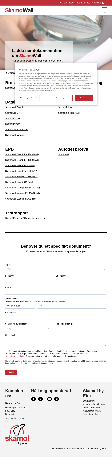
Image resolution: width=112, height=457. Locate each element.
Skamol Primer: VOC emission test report (25, 218)
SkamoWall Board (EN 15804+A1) (22, 160)
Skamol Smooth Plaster (16, 129)
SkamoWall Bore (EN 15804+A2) (21, 171)
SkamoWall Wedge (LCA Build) (20, 199)
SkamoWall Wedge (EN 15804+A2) (22, 188)
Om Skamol (89, 401)
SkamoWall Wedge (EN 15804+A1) (22, 193)
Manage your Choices (29, 98)
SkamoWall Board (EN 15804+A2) (22, 154)
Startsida (11, 73)
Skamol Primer (12, 124)
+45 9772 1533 (16, 419)
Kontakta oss (83, 3)
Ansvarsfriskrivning (92, 411)
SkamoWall (10, 88)
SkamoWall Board (14, 107)
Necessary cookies (63, 98)
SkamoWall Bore (13, 113)
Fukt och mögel (66, 3)
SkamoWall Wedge (14, 135)
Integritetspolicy (90, 414)
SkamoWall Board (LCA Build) (20, 165)
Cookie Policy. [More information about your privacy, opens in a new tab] (50, 90)
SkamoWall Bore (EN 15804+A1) (21, 176)
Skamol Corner (12, 118)
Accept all (84, 98)
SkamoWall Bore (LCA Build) (19, 182)
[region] (56, 84)
